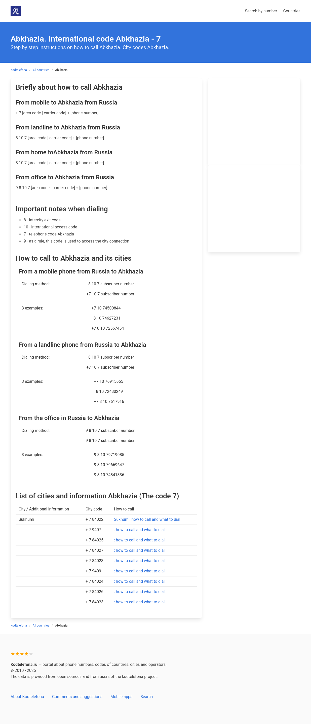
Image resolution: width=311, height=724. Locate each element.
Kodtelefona (19, 70)
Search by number (261, 11)
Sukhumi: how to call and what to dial (147, 519)
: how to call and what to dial (139, 529)
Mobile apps (121, 696)
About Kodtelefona (27, 696)
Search (146, 696)
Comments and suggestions (77, 696)
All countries (41, 70)
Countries (291, 11)
